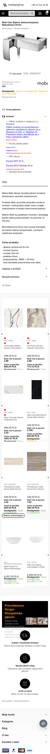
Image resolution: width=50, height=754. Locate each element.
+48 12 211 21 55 (39, 5)
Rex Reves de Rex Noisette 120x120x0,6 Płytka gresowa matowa (36, 347)
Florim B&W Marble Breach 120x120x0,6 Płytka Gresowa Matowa (12, 347)
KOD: (26, 73)
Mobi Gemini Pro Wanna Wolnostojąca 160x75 (13, 567)
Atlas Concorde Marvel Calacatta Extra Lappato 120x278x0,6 (13, 418)
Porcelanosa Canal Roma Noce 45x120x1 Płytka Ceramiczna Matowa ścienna (36, 488)
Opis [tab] (25, 181)
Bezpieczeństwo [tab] (25, 276)
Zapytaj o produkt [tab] (25, 268)
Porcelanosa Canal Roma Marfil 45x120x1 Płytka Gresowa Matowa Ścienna (13, 488)
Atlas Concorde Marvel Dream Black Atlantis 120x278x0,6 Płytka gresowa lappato (36, 416)
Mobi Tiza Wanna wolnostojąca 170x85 (36, 566)
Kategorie (3, 13)
